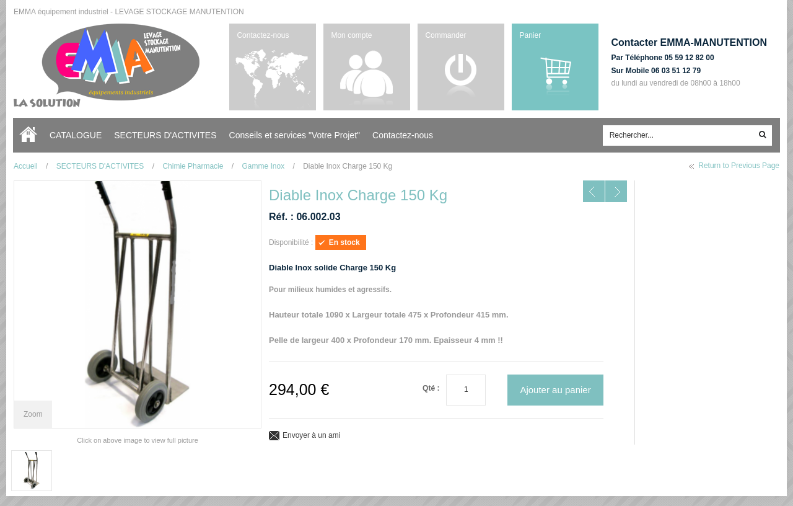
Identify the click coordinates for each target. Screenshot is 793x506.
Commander (445, 35)
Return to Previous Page (738, 165)
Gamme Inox (263, 166)
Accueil (31, 135)
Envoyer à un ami (311, 435)
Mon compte (351, 35)
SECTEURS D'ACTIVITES (100, 166)
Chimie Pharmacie (192, 166)
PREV (594, 191)
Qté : (431, 388)
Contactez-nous (263, 35)
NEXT (616, 191)
